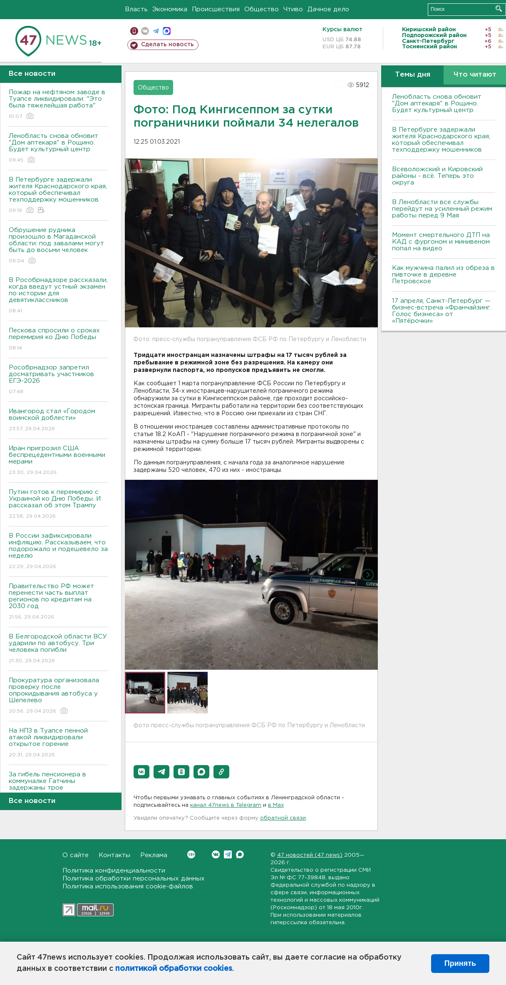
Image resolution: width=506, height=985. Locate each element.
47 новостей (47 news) (309, 855)
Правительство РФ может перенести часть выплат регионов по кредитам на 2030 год (58, 602)
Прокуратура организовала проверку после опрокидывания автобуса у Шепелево (58, 696)
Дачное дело (328, 9)
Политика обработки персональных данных (133, 878)
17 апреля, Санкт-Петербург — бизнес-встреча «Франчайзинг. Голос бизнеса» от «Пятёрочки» (441, 311)
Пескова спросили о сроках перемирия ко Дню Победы (58, 340)
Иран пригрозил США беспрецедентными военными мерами (58, 461)
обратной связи (283, 818)
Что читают (475, 75)
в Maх (276, 805)
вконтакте (145, 31)
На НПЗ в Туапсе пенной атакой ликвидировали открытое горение (58, 743)
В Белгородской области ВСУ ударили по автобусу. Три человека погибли (58, 649)
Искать (499, 8)
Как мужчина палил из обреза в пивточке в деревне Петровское (443, 274)
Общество (261, 9)
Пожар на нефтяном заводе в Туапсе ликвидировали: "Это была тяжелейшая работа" (58, 105)
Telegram (228, 854)
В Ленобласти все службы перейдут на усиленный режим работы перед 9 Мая (442, 208)
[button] (141, 771)
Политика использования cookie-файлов (127, 886)
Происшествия (216, 9)
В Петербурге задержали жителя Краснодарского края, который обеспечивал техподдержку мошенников (58, 195)
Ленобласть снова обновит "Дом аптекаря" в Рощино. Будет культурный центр (58, 148)
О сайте (75, 855)
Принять (460, 963)
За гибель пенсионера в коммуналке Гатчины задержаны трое (58, 787)
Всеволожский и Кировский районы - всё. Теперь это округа (437, 176)
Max (240, 854)
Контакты (114, 855)
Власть (136, 9)
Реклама (153, 855)
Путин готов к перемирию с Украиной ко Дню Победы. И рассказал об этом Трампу (58, 504)
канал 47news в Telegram (225, 805)
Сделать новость (167, 44)
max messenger (167, 31)
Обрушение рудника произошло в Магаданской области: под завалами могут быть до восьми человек (58, 245)
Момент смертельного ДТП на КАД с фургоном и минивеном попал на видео (441, 241)
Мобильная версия (134, 31)
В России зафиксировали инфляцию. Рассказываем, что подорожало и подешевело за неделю (58, 551)
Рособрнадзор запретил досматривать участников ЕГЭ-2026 (58, 380)
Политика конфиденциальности (113, 870)
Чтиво (293, 9)
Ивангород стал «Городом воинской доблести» (58, 420)
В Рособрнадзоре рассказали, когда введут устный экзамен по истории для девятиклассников (58, 295)
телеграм (156, 31)
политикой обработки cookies (173, 968)
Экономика (169, 9)
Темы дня (412, 75)
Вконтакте (191, 854)
